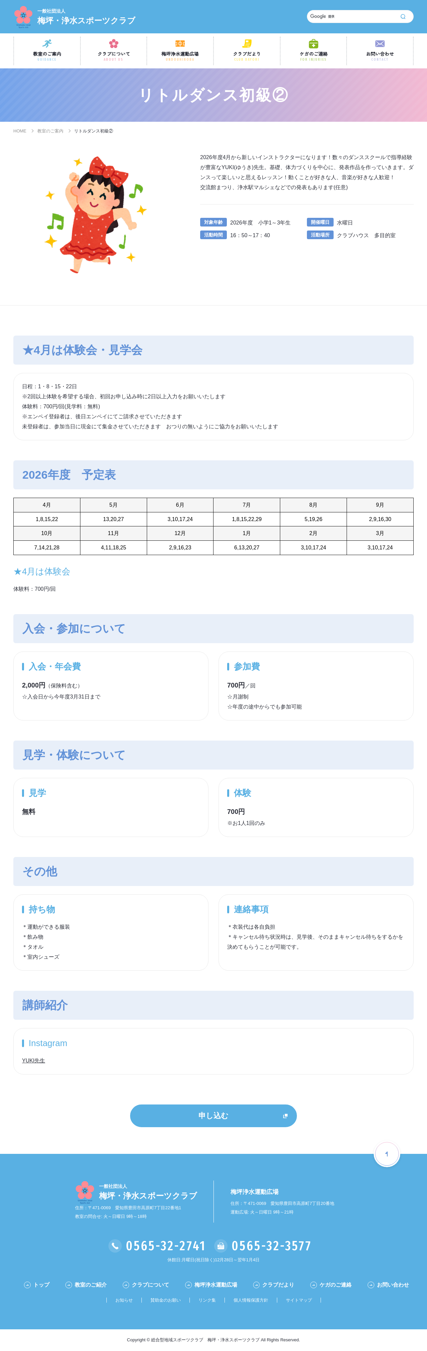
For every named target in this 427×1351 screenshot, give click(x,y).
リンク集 (207, 1300)
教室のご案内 (47, 56)
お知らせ (124, 1300)
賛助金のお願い (165, 1300)
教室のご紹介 (91, 1285)
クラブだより (247, 56)
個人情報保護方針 (251, 1300)
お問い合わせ (380, 56)
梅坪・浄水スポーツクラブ (86, 16)
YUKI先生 (33, 1060)
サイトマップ (299, 1300)
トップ (41, 1285)
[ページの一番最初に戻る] (387, 1154)
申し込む (213, 1115)
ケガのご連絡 (314, 56)
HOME (19, 130)
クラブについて (113, 56)
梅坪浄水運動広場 (180, 56)
